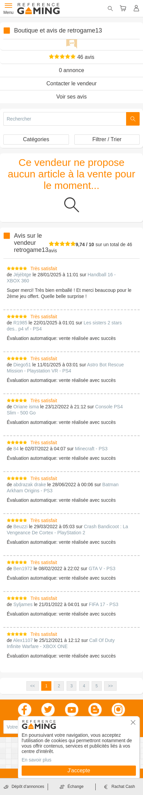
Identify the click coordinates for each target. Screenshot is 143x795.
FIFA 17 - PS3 (103, 604)
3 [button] (71, 686)
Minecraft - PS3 (91, 448)
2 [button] (59, 686)
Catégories (36, 139)
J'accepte (78, 770)
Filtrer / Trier (106, 139)
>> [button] (110, 686)
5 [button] (97, 686)
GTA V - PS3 (102, 568)
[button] (133, 724)
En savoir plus (36, 759)
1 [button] (46, 686)
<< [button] (32, 686)
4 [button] (84, 686)
